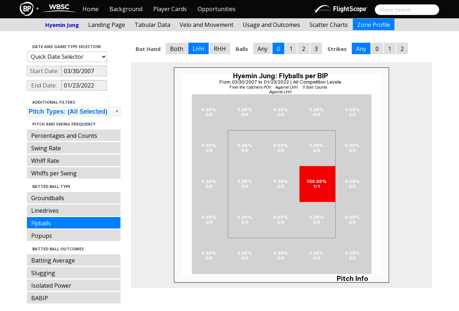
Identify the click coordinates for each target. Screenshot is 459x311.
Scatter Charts (328, 25)
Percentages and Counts (64, 136)
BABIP (39, 298)
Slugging (43, 273)
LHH (198, 49)
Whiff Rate (45, 161)
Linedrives (45, 211)
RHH (220, 49)
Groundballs (47, 198)
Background (125, 9)
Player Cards (170, 9)
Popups (41, 236)
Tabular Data (152, 25)
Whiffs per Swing (54, 173)
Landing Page (106, 25)
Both (176, 49)
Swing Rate (46, 148)
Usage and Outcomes (271, 25)
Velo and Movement (206, 25)
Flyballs (41, 223)
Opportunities (217, 9)
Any (262, 49)
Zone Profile (373, 25)
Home (90, 9)
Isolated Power (51, 285)
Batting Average (53, 260)
